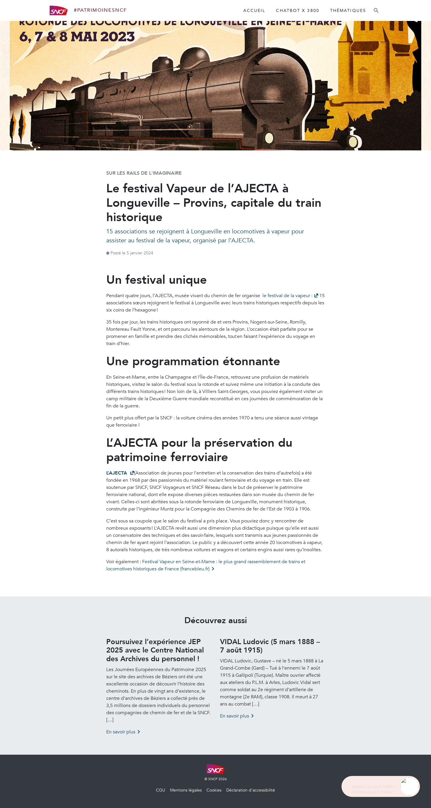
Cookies (214, 790)
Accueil (254, 10)
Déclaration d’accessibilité (250, 790)
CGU (160, 790)
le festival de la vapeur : (286, 295)
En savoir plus (120, 732)
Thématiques (348, 10)
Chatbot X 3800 (297, 10)
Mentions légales (186, 790)
